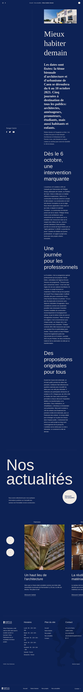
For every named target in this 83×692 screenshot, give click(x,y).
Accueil (31, 3)
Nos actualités (37, 3)
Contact (77, 688)
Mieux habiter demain (48, 3)
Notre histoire (34, 688)
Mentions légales (76, 664)
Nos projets (45, 688)
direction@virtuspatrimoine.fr (73, 635)
